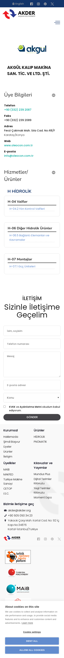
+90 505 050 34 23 (20, 515)
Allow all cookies (32, 650)
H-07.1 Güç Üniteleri (22, 266)
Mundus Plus (42, 474)
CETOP (7, 489)
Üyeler (7, 447)
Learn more (27, 623)
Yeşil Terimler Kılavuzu (42, 490)
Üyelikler (9, 463)
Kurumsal (10, 430)
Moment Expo (43, 497)
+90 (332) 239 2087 (17, 110)
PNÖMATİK (40, 442)
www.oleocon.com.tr (18, 145)
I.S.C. (6, 494)
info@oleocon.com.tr (18, 156)
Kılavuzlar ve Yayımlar (43, 465)
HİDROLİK (39, 437)
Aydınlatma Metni (31, 407)
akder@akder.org (19, 510)
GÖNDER (32, 417)
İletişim (7, 457)
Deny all (32, 641)
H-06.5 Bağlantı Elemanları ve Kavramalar (29, 237)
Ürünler (7, 452)
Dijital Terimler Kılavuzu (43, 481)
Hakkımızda (10, 437)
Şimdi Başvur (11, 442)
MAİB (6, 469)
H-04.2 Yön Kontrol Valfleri (27, 209)
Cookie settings (32, 632)
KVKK (12, 407)
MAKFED (8, 474)
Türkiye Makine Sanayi (12, 481)
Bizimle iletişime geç (18, 504)
